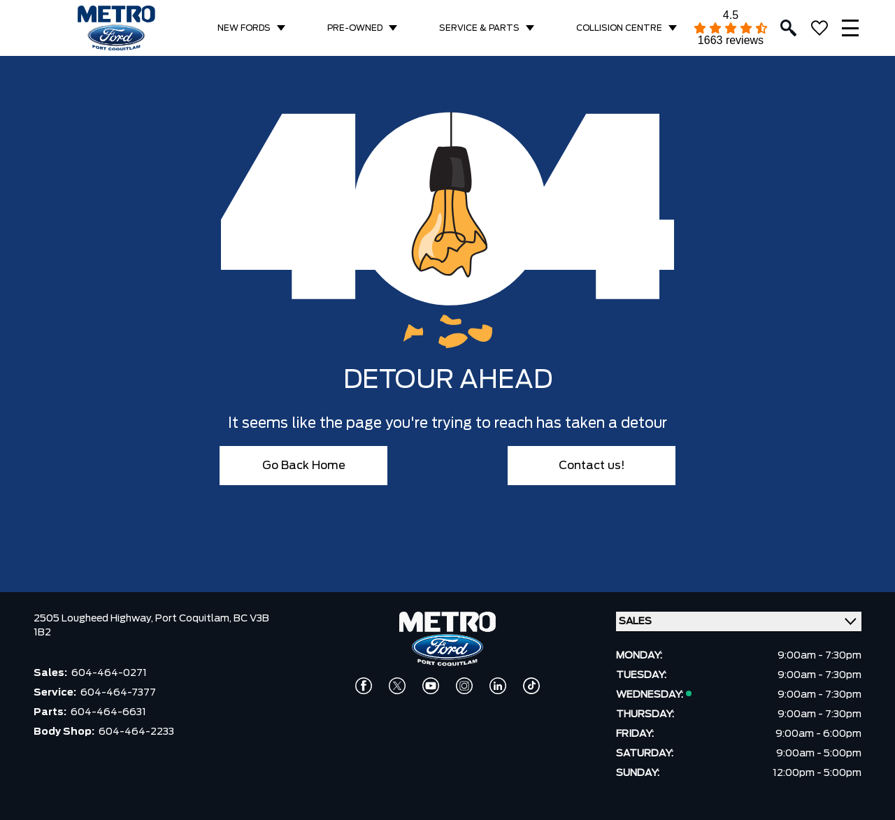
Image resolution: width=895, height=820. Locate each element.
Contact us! (592, 465)
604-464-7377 (118, 693)
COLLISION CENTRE (619, 28)
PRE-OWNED (354, 28)
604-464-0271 (109, 673)
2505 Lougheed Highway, (94, 619)
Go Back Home (303, 465)
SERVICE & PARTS (479, 28)
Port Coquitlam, (194, 619)
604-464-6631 (108, 712)
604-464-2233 (136, 732)
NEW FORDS (244, 28)
